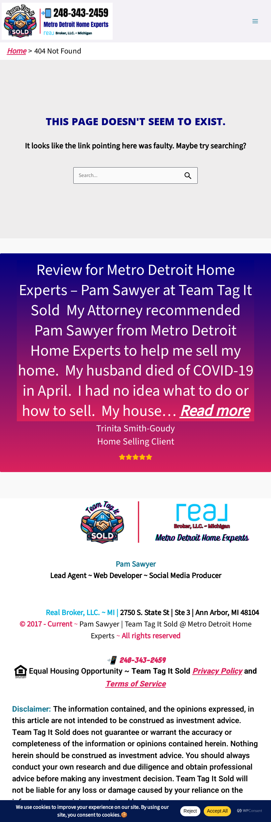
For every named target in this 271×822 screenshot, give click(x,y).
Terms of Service (135, 684)
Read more (214, 411)
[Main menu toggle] (255, 21)
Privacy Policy (217, 671)
